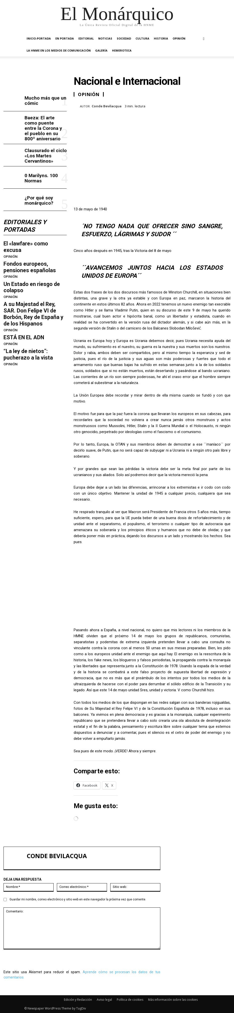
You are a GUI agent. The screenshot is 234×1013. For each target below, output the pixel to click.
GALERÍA (101, 50)
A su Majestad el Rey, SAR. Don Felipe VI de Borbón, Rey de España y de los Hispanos (33, 284)
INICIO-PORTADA (39, 38)
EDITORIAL (86, 38)
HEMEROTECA (122, 50)
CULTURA (142, 38)
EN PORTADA (64, 38)
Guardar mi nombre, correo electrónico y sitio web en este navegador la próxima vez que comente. (78, 899)
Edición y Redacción (78, 999)
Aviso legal (104, 999)
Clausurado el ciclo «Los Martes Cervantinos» (42, 144)
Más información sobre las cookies (173, 999)
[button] (204, 38)
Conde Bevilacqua (107, 106)
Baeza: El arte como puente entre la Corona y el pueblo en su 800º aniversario (45, 122)
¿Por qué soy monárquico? (36, 189)
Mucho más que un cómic (41, 99)
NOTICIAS (105, 38)
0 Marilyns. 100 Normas (45, 167)
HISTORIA (161, 38)
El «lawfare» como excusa (30, 230)
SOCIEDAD (124, 38)
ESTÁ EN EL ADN (21, 301)
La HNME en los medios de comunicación (59, 50)
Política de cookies (130, 999)
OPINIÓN (179, 38)
